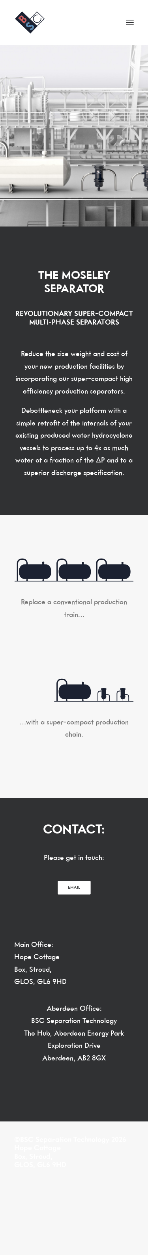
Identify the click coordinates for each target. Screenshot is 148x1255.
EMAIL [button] (74, 887)
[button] (130, 22)
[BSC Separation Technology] (29, 22)
